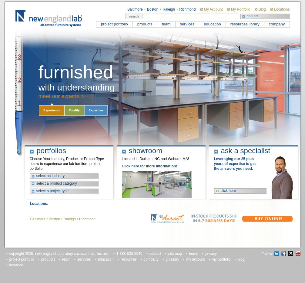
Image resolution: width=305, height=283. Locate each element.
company (277, 24)
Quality (74, 110)
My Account (213, 9)
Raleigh (169, 9)
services (187, 24)
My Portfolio (240, 9)
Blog (262, 9)
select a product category (56, 183)
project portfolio (114, 24)
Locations (282, 9)
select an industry (50, 176)
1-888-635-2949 (129, 254)
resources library (245, 24)
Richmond (187, 9)
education (212, 24)
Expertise (95, 110)
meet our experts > (61, 96)
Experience (52, 110)
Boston (152, 9)
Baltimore (135, 9)
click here (228, 191)
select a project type (52, 191)
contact (253, 16)
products (144, 24)
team (166, 24)
